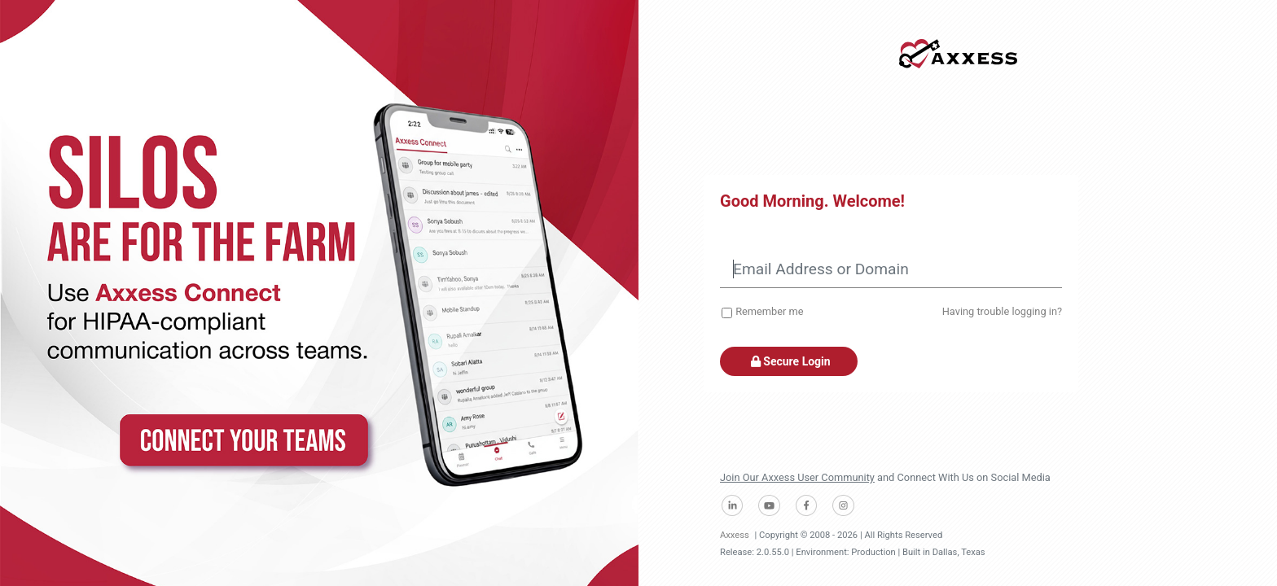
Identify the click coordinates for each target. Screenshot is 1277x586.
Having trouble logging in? (1002, 311)
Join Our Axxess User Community (797, 477)
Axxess (734, 535)
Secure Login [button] (789, 361)
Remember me (769, 311)
